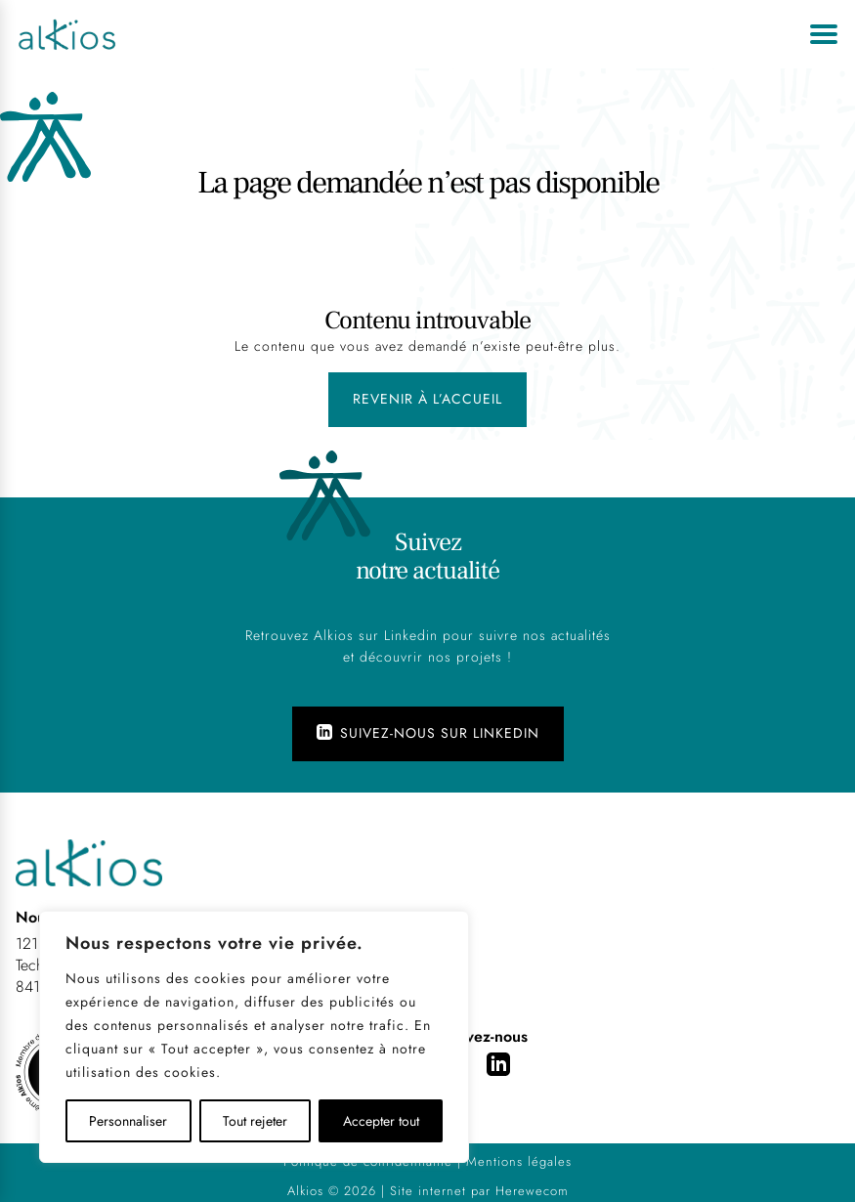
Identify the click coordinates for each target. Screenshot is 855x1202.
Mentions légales (519, 1161)
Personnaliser (128, 1121)
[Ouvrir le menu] (823, 34)
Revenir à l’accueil (427, 398)
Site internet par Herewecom (479, 1190)
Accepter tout (381, 1121)
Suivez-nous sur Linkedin (428, 733)
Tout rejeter (255, 1121)
